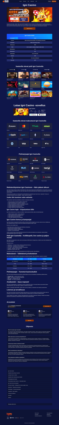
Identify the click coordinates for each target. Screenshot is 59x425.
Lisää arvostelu (47, 306)
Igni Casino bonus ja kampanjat (13, 383)
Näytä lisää (29, 320)
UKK (36, 1)
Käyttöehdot (48, 414)
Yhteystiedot (36, 414)
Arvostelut (9, 395)
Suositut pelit (12, 69)
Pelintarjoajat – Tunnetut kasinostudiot (14, 389)
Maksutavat (32, 1)
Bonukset (24, 1)
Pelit (28, 1)
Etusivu (21, 1)
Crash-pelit (35, 69)
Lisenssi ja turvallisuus (11, 393)
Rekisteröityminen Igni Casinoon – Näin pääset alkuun (17, 381)
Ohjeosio (9, 397)
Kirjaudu (49, 1)
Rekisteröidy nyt (29, 28)
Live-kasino (23, 69)
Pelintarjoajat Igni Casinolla (12, 379)
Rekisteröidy (54, 1)
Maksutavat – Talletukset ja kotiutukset (14, 387)
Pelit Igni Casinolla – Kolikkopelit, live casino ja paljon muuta (18, 385)
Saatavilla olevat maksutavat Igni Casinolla (15, 377)
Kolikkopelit (46, 69)
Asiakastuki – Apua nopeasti (12, 391)
